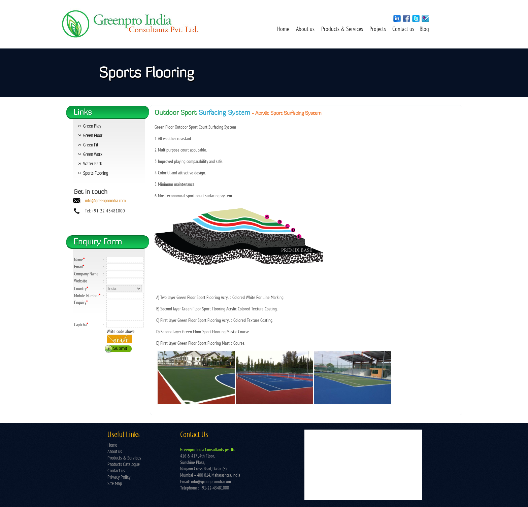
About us (305, 29)
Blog (424, 29)
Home (283, 29)
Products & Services (342, 29)
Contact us (404, 29)
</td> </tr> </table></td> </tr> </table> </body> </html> (363, 465)
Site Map (114, 484)
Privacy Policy (118, 477)
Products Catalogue (123, 465)
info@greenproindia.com (105, 201)
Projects (378, 29)
